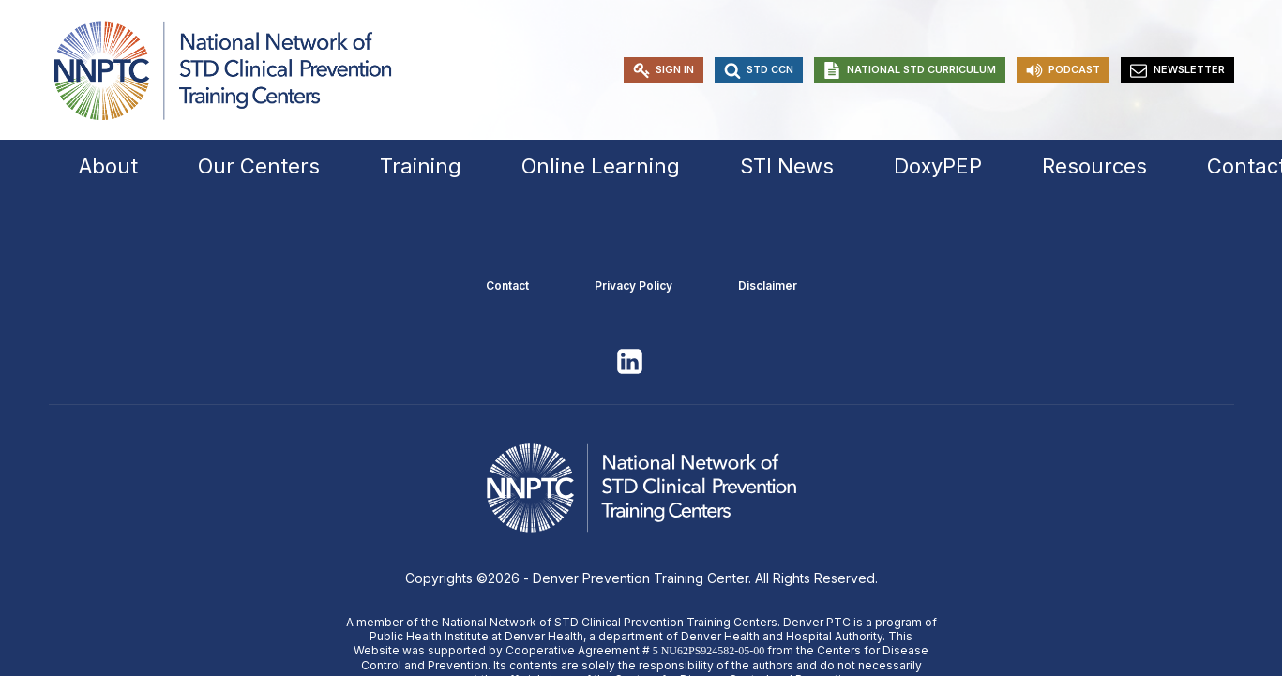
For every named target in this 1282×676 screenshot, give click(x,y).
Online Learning (600, 166)
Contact (507, 285)
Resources (1094, 166)
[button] (663, 70)
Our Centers (259, 166)
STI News (787, 166)
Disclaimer (767, 285)
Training (420, 166)
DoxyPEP (938, 166)
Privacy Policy (633, 285)
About (108, 166)
